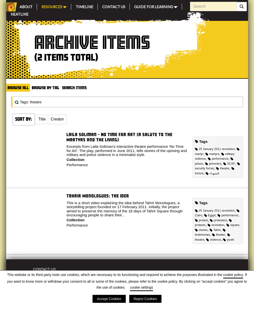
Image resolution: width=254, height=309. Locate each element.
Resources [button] (54, 6)
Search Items (74, 87)
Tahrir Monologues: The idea (97, 196)
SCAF (229, 163)
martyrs (212, 154)
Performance (77, 165)
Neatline (20, 13)
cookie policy (233, 275)
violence (213, 239)
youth (228, 239)
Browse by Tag (45, 87)
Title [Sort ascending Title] (42, 119)
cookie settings (141, 287)
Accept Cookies (109, 299)
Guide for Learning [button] (156, 6)
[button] (42, 119)
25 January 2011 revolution (215, 149)
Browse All (18, 87)
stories (201, 230)
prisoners (213, 163)
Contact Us (113, 6)
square (232, 225)
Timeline (84, 6)
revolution (216, 225)
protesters (218, 220)
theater (218, 234)
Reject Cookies (145, 299)
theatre (222, 168)
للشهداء (212, 173)
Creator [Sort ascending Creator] (57, 119)
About (26, 6)
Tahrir (215, 230)
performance (218, 158)
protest (201, 220)
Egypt (210, 215)
